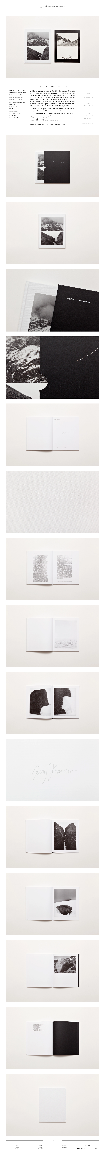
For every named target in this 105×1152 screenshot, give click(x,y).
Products (17, 1148)
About (40, 1145)
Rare (17, 1147)
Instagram (64, 1147)
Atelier (64, 1145)
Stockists (40, 1148)
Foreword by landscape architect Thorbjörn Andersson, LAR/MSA (48, 124)
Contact (41, 1147)
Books (17, 1145)
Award (64, 1148)
